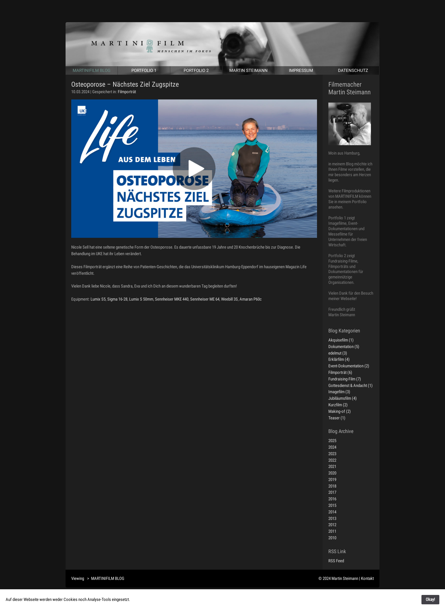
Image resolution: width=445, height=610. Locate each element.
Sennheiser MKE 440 (171, 299)
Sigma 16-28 (117, 299)
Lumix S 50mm (141, 299)
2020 (332, 473)
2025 (332, 440)
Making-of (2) (339, 411)
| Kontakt (366, 578)
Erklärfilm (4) (339, 359)
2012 (332, 524)
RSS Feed (336, 560)
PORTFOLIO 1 (143, 70)
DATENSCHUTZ (353, 70)
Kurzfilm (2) (338, 404)
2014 (332, 512)
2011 (332, 531)
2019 (332, 479)
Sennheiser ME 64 (204, 299)
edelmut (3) (337, 353)
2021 (332, 466)
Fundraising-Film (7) (344, 379)
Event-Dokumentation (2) (348, 366)
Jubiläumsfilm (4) (342, 398)
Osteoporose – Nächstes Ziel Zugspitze (125, 84)
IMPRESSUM (301, 70)
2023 (332, 453)
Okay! (430, 599)
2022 (332, 460)
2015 (332, 505)
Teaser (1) (336, 417)
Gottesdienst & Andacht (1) (350, 385)
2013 (332, 518)
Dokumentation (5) (343, 346)
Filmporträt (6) (340, 372)
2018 (332, 486)
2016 (332, 498)
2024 (332, 447)
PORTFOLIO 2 (196, 70)
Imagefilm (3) (339, 391)
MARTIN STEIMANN (248, 70)
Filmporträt (127, 91)
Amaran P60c (251, 299)
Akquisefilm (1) (341, 340)
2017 (332, 492)
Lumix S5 (98, 299)
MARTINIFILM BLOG (91, 70)
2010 (332, 537)
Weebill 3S (229, 299)
